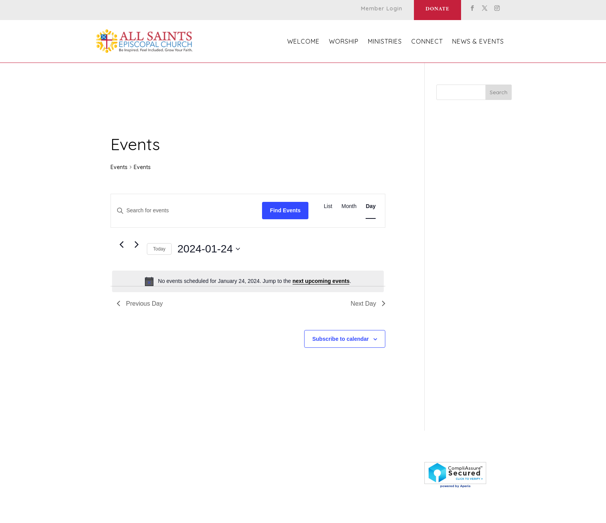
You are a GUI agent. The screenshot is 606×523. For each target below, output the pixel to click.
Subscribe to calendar (340, 339)
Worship (344, 42)
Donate (437, 9)
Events (119, 167)
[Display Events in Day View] (371, 206)
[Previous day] (121, 244)
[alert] (248, 281)
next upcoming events (321, 281)
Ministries (385, 42)
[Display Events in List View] (328, 206)
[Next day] (136, 244)
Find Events (285, 210)
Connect (427, 42)
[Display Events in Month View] (349, 206)
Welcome (303, 42)
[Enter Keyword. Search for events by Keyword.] (186, 210)
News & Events (478, 42)
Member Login (381, 9)
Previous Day (140, 303)
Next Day (368, 303)
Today (159, 249)
